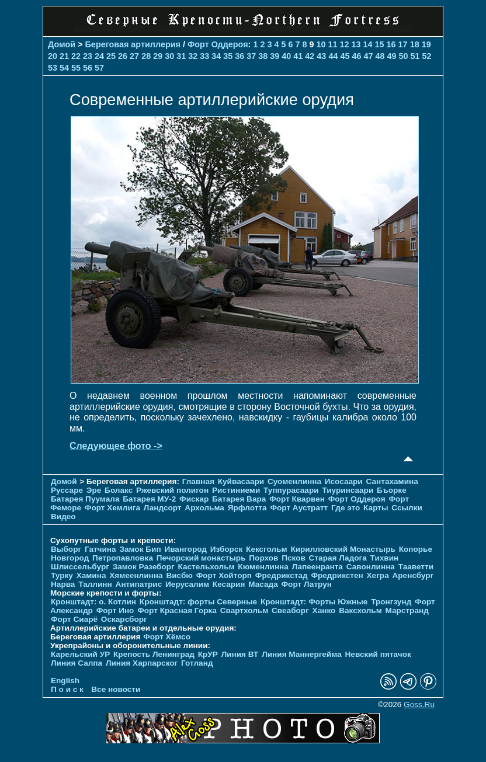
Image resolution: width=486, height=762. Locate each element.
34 (216, 56)
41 (298, 56)
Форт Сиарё (74, 619)
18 (414, 44)
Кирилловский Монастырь (342, 549)
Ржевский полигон (172, 490)
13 (356, 44)
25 (111, 56)
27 (134, 56)
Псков (294, 558)
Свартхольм (244, 610)
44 (333, 56)
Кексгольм (266, 549)
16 (391, 44)
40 (286, 56)
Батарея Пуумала (85, 499)
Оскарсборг (124, 619)
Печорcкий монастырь (201, 558)
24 (99, 56)
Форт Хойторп (224, 575)
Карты (375, 507)
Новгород (70, 558)
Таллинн (95, 584)
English (65, 680)
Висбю (179, 575)
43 (321, 56)
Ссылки (406, 507)
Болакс (119, 490)
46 (356, 56)
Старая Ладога (338, 558)
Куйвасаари (241, 481)
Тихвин (384, 558)
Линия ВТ (240, 654)
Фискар (194, 499)
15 (379, 44)
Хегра (378, 575)
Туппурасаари (291, 490)
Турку (62, 575)
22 (76, 56)
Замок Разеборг (144, 566)
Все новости (115, 689)
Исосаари (344, 481)
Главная (198, 481)
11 (333, 44)
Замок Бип (140, 549)
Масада (263, 584)
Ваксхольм (360, 610)
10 (321, 44)
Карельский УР (80, 654)
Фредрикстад (281, 575)
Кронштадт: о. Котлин (93, 601)
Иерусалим (187, 584)
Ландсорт (163, 507)
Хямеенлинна (135, 575)
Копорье (415, 549)
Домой (61, 44)
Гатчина (100, 549)
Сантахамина (392, 481)
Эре (94, 490)
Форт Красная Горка (177, 610)
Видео (63, 516)
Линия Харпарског (142, 663)
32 (192, 56)
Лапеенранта (317, 566)
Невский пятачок (378, 654)
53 (52, 67)
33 (204, 56)
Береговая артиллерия (132, 44)
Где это (345, 507)
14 (368, 44)
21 (64, 56)
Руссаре (67, 490)
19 (426, 44)
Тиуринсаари (347, 490)
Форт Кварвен (297, 499)
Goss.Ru (419, 704)
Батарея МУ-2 (149, 499)
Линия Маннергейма (302, 654)
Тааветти (415, 566)
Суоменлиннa (294, 481)
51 (414, 56)
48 (379, 56)
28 (146, 56)
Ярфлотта (247, 507)
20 (52, 56)
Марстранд (407, 610)
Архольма (204, 507)
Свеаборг (290, 610)
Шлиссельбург (80, 566)
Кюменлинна (263, 566)
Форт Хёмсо (166, 636)
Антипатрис (139, 584)
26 (122, 56)
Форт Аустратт (299, 507)
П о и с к (67, 689)
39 (274, 56)
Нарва (63, 584)
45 (344, 56)
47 (368, 56)
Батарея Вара (239, 499)
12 (344, 44)
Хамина (91, 575)
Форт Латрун (307, 584)
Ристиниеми (236, 490)
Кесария (229, 584)
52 (427, 56)
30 (169, 56)
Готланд (197, 663)
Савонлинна (370, 566)
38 (263, 56)
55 (76, 67)
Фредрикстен (337, 575)
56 (87, 67)
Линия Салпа (76, 663)
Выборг (66, 549)
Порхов (263, 558)
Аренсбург (412, 575)
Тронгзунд (391, 601)
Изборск (226, 549)
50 (403, 56)
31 (181, 56)
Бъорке (392, 490)
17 (403, 44)
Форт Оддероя (218, 44)
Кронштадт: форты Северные (198, 601)
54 (64, 67)
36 (239, 56)
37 (251, 56)
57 (99, 67)
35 (227, 56)
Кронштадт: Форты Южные (314, 601)
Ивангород (185, 549)
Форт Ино (115, 610)
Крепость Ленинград (154, 654)
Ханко (324, 610)
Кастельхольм (206, 566)
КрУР (208, 654)
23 (87, 56)
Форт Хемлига (112, 507)
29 (157, 56)
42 (309, 56)
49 (391, 56)
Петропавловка (122, 558)
